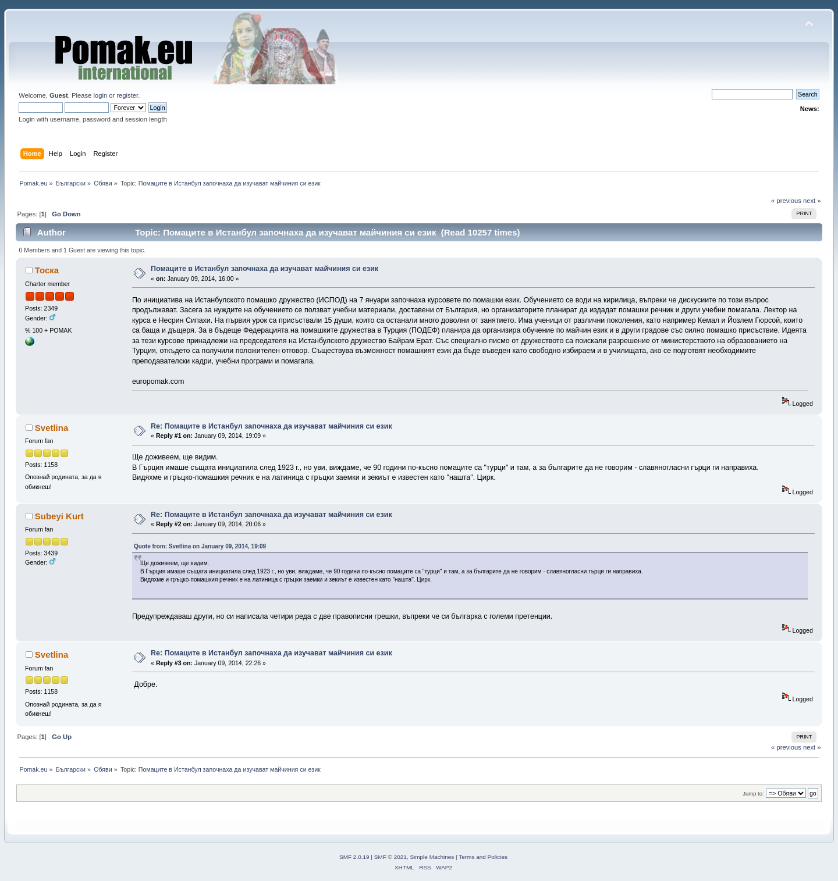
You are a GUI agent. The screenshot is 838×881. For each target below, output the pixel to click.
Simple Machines (432, 857)
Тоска (47, 270)
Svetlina (51, 428)
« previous (786, 200)
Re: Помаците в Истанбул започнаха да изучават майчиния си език (271, 426)
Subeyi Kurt (59, 516)
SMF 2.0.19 (354, 857)
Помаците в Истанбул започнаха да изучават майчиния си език (264, 269)
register (127, 95)
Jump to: (753, 793)
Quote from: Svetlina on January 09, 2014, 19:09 (200, 546)
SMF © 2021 (390, 857)
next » (812, 200)
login (100, 95)
